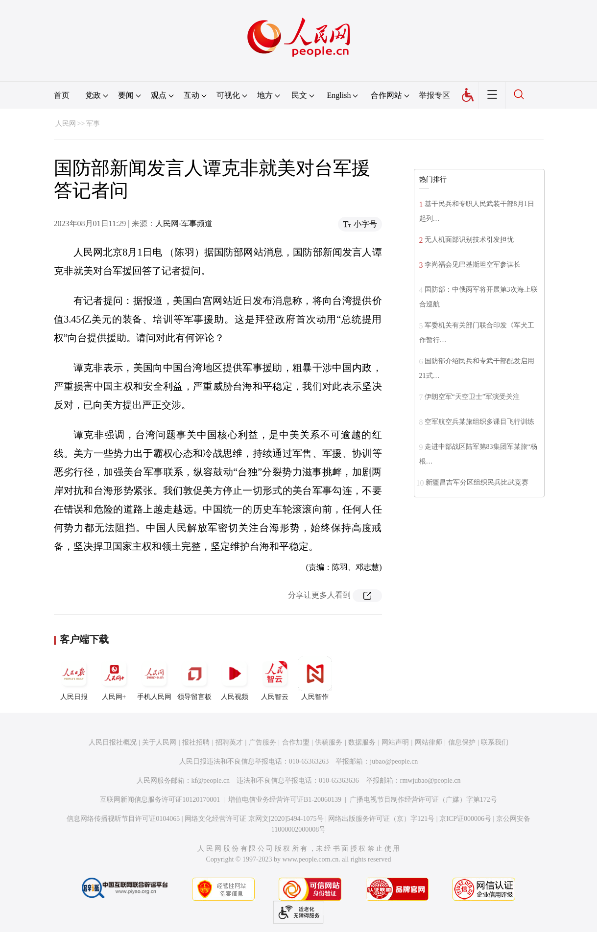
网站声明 (395, 742)
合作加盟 (296, 742)
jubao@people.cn (394, 761)
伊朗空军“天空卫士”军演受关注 (472, 396)
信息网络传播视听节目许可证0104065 (123, 818)
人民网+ (114, 678)
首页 (62, 95)
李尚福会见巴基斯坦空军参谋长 (473, 264)
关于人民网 (159, 742)
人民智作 (315, 678)
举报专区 (434, 95)
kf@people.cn (210, 780)
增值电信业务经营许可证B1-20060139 (284, 799)
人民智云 (275, 678)
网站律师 (428, 742)
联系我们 (494, 742)
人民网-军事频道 (184, 223)
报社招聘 (196, 742)
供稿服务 (328, 742)
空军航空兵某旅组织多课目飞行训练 (479, 421)
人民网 (65, 123)
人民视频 (234, 678)
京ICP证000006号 (465, 818)
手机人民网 (154, 678)
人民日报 (74, 678)
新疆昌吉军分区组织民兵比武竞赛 (477, 482)
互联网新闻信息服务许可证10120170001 (160, 799)
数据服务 (362, 742)
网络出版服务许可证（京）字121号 (381, 818)
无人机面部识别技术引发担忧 (469, 239)
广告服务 (262, 742)
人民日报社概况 (113, 742)
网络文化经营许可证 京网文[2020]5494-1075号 (254, 818)
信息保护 (462, 742)
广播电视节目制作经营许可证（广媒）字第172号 (423, 799)
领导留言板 (194, 678)
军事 (93, 123)
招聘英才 (229, 742)
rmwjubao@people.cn (430, 780)
